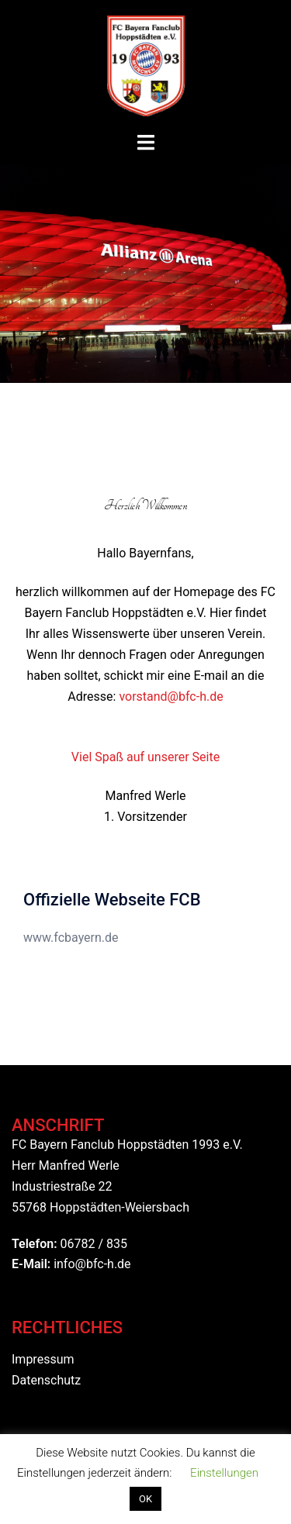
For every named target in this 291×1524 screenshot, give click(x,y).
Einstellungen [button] (224, 1473)
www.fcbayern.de (71, 937)
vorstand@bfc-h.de (171, 696)
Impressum (43, 1359)
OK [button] (145, 1499)
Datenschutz (46, 1380)
